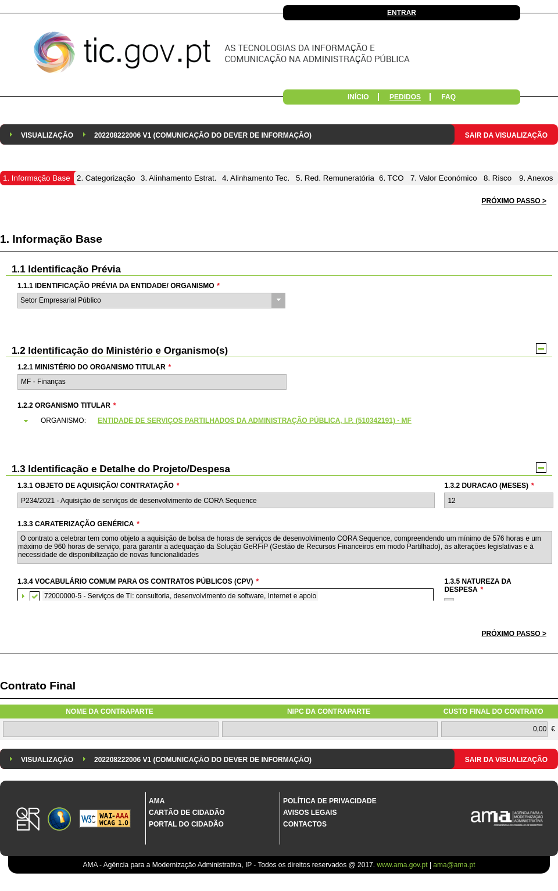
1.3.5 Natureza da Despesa (477, 585)
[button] (514, 634)
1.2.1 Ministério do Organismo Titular (94, 367)
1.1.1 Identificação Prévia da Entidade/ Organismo (118, 286)
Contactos (305, 824)
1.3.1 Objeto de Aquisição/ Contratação (98, 486)
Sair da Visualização (506, 135)
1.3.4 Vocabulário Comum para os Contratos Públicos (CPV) (138, 581)
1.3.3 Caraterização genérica (78, 524)
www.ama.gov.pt (403, 865)
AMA (156, 801)
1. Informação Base (51, 239)
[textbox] (152, 382)
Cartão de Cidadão (187, 813)
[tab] (284, 421)
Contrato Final (38, 686)
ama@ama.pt (454, 865)
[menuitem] (47, 134)
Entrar (401, 13)
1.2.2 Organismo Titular (66, 405)
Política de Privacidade (330, 801)
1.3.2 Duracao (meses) (489, 486)
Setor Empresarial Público (60, 300)
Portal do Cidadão (186, 824)
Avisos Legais (310, 813)
